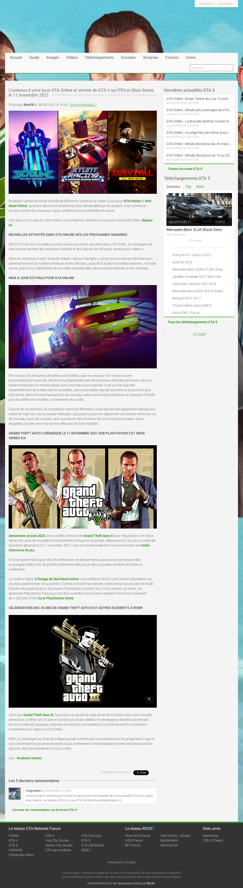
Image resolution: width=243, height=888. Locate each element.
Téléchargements (99, 57)
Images (52, 57)
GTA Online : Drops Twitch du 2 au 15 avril (197, 99)
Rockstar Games (29, 758)
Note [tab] (200, 187)
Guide (34, 57)
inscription (207, 4)
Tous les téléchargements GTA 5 (192, 322)
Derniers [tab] (173, 186)
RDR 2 (86, 850)
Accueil (16, 57)
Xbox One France (137, 836)
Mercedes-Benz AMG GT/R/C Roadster (201, 269)
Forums (171, 57)
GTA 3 (85, 840)
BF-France (132, 845)
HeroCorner (169, 845)
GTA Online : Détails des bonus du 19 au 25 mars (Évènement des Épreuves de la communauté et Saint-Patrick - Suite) (199, 155)
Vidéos (72, 57)
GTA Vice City (91, 836)
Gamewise (210, 836)
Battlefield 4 (169, 840)
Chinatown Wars (21, 855)
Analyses (150, 57)
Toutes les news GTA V (185, 169)
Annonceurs (115, 862)
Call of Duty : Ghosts (175, 836)
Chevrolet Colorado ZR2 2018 (194, 284)
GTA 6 (13, 840)
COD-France (134, 840)
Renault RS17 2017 (186, 298)
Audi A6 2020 (182, 262)
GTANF (200, 334)
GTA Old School (92, 845)
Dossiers (128, 57)
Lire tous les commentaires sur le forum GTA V (44, 810)
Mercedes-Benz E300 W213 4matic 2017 (202, 291)
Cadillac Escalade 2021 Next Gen (196, 277)
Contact (130, 862)
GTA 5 (13, 845)
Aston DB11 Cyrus (186, 313)
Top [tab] (188, 187)
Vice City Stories (57, 840)
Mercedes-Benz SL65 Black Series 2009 (199, 229)
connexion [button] (225, 4)
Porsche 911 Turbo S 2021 (192, 255)
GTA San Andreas (58, 850)
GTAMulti (15, 850)
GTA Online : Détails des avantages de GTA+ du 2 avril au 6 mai (199, 110)
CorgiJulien (33, 790)
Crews (191, 57)
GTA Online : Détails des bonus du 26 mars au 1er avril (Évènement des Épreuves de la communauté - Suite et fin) (199, 144)
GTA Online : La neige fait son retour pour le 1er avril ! (199, 132)
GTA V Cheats (213, 840)
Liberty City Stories (59, 845)
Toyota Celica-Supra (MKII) (192, 305)
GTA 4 (49, 836)
